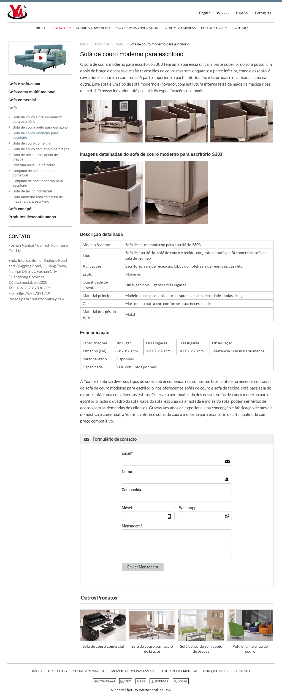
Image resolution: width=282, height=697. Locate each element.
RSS (141, 681)
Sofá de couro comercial (103, 646)
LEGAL (181, 681)
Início (84, 44)
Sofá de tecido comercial (32, 191)
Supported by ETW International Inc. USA (141, 690)
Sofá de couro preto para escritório (40, 127)
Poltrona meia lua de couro (250, 649)
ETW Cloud (104, 681)
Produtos (102, 44)
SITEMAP (159, 681)
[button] (60, 28)
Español (242, 13)
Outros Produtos (99, 598)
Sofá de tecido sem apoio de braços (201, 649)
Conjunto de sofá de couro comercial (34, 173)
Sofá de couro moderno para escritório (35, 135)
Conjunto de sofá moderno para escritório (38, 183)
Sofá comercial (22, 100)
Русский (223, 13)
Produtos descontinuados (32, 217)
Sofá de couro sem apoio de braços (152, 649)
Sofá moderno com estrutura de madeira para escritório (38, 199)
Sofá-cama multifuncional (32, 92)
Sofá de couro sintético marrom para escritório (38, 119)
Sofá (119, 44)
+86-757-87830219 (33, 287)
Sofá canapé (20, 209)
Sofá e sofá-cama (24, 84)
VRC (125, 681)
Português (263, 13)
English (204, 13)
